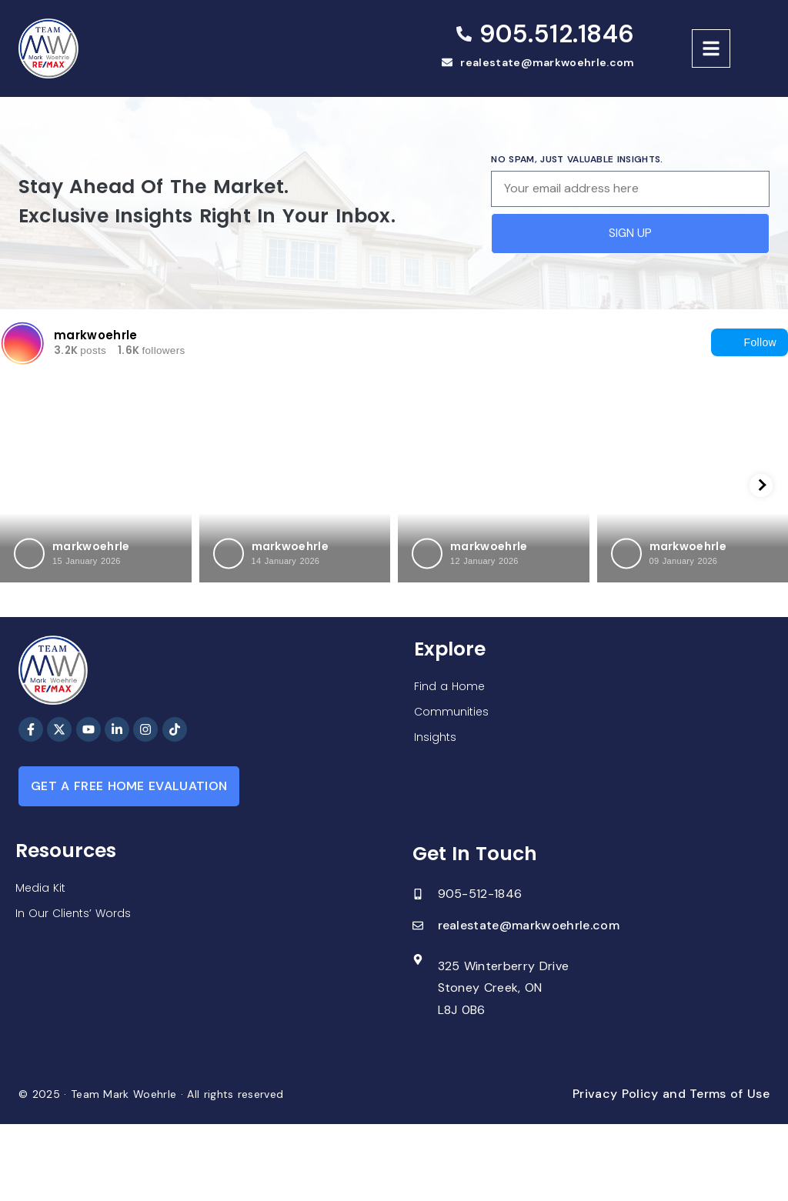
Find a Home (449, 686)
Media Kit (40, 888)
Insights (435, 737)
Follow (749, 342)
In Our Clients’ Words (73, 913)
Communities (451, 711)
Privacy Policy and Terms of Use (671, 1094)
